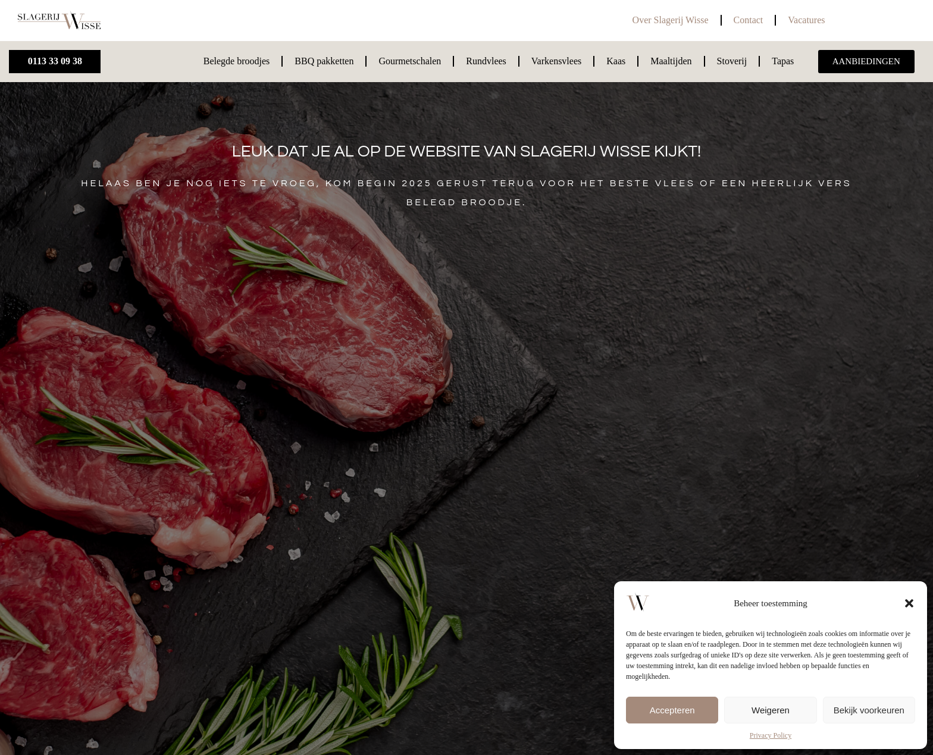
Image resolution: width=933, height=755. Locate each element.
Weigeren (771, 710)
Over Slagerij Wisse (671, 20)
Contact (748, 20)
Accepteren (672, 710)
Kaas (615, 61)
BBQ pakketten (324, 61)
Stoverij (732, 61)
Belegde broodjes (236, 61)
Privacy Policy (770, 735)
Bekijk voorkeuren (869, 710)
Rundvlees (486, 61)
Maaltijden (670, 61)
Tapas (783, 61)
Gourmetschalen (409, 61)
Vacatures (806, 20)
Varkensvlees (556, 61)
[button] (909, 603)
